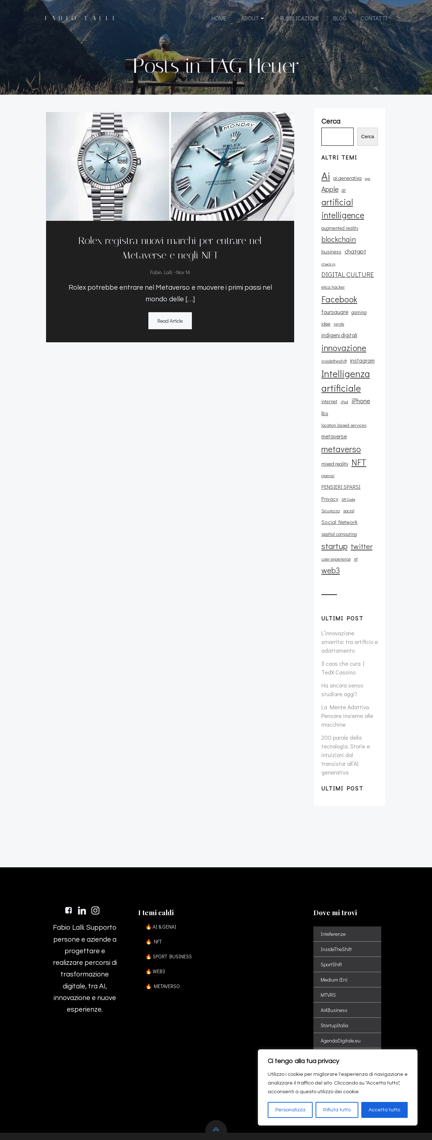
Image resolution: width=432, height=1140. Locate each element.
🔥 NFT (155, 899)
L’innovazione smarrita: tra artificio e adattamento (349, 600)
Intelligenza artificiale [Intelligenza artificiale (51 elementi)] (345, 374)
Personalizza (290, 1109)
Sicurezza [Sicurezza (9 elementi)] (367, 469)
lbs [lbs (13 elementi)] (324, 407)
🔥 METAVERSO (164, 944)
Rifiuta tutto (337, 1109)
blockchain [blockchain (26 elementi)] (338, 244)
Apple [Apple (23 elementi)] (329, 194)
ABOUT (253, 19)
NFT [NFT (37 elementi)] (358, 444)
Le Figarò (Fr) (335, 1013)
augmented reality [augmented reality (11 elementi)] (339, 233)
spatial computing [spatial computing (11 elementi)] (338, 493)
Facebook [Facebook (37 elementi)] (339, 304)
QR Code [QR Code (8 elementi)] (347, 469)
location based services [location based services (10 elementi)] (353, 407)
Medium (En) (334, 937)
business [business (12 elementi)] (331, 257)
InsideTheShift (337, 907)
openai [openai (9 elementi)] (327, 457)
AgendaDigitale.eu (341, 998)
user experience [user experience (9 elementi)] (335, 517)
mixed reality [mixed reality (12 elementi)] (334, 445)
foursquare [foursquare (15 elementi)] (334, 317)
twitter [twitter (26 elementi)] (361, 504)
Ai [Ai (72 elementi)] (325, 181)
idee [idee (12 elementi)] (373, 317)
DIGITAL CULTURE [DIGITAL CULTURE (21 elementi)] (347, 279)
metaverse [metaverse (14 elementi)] (333, 418)
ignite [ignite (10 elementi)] (326, 329)
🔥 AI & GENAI (162, 884)
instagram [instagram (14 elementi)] (361, 354)
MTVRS (329, 952)
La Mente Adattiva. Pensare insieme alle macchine (347, 674)
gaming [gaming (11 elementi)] (358, 317)
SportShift (332, 922)
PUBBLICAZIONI (299, 19)
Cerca (369, 142)
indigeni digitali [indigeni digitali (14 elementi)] (352, 328)
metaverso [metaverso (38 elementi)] (340, 430)
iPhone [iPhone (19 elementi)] (360, 394)
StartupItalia (335, 983)
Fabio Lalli (161, 272)
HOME (219, 19)
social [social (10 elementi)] (326, 481)
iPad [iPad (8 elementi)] (343, 395)
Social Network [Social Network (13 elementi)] (353, 480)
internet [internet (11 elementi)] (329, 395)
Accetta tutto (384, 1109)
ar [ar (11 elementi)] (343, 195)
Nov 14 (183, 272)
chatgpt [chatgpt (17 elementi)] (354, 257)
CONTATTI (374, 19)
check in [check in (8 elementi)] (328, 269)
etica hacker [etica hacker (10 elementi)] (332, 292)
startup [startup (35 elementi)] (334, 504)
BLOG (339, 19)
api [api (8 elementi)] (367, 183)
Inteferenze (333, 891)
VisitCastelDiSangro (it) (346, 1044)
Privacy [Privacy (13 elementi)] (329, 469)
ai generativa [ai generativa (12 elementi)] (347, 183)
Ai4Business (334, 968)
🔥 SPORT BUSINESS (170, 914)
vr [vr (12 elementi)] (355, 517)
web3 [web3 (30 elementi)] (330, 529)
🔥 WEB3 (157, 929)
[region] (337, 1087)
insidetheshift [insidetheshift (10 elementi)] (333, 355)
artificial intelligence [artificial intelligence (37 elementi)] (342, 214)
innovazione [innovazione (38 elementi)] (343, 341)
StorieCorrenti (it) (339, 1028)
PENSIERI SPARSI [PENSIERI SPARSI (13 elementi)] (356, 457)
